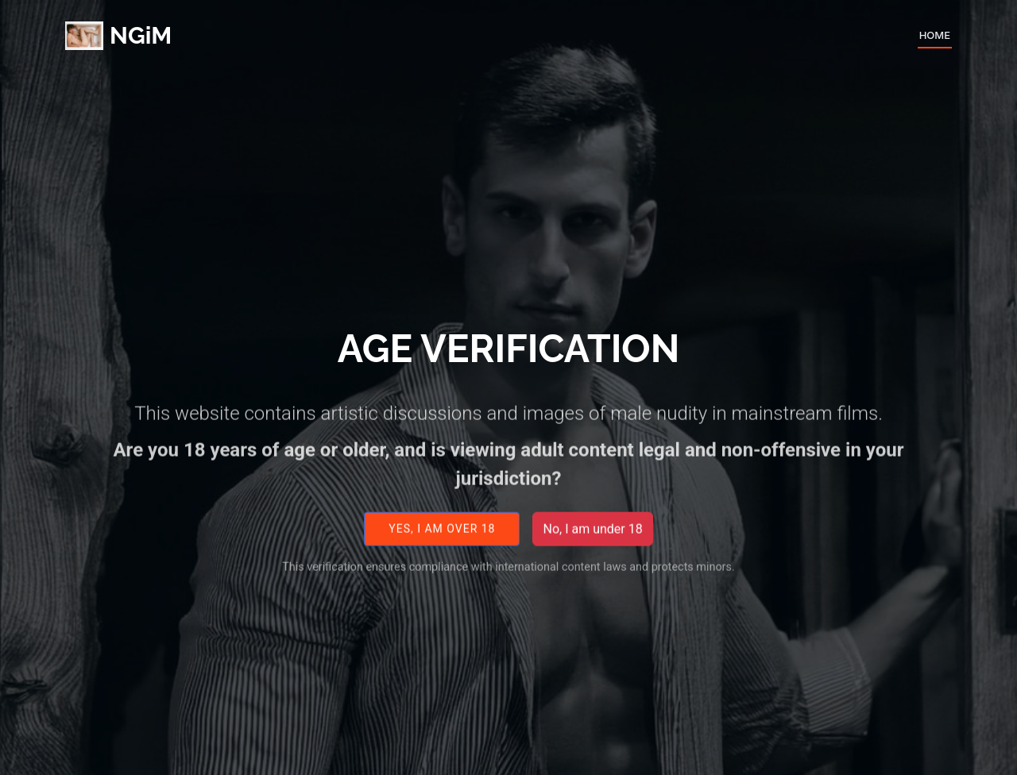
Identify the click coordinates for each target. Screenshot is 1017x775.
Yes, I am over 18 (442, 536)
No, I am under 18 (592, 536)
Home (934, 35)
